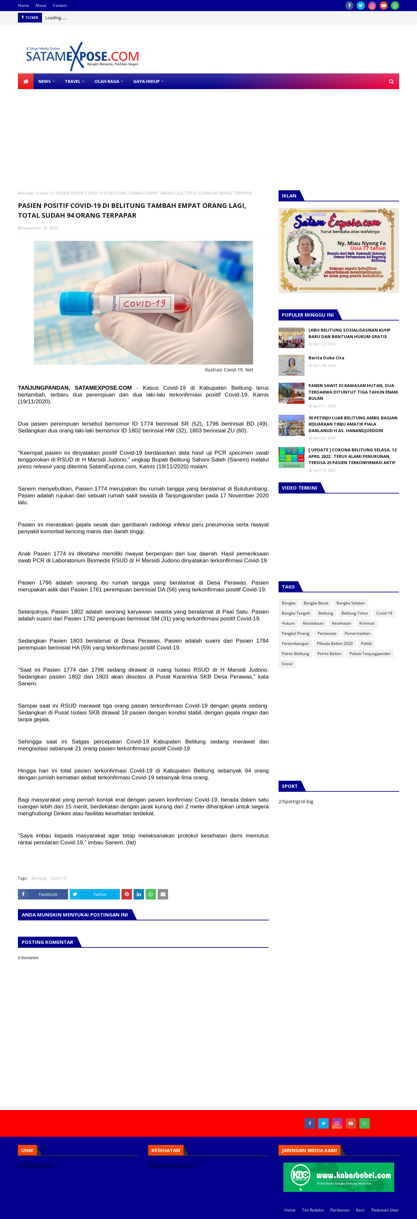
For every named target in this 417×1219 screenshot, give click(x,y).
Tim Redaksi (313, 1210)
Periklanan (340, 1210)
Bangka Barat (316, 603)
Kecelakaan (313, 623)
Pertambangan (295, 643)
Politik (366, 643)
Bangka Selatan (351, 603)
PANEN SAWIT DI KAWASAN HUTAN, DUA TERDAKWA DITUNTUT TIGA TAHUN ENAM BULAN (353, 392)
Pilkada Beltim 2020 (335, 643)
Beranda (26, 193)
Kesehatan (341, 623)
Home (23, 5)
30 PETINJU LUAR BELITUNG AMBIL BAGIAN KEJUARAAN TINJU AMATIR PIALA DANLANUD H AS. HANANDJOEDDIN (353, 424)
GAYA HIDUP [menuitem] (146, 81)
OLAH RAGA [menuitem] (106, 81)
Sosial (287, 663)
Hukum (288, 623)
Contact (60, 5)
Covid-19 (45, 193)
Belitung (39, 878)
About (41, 5)
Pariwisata (327, 633)
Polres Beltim (329, 653)
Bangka (288, 603)
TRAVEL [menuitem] (72, 81)
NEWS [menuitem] (44, 81)
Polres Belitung (295, 653)
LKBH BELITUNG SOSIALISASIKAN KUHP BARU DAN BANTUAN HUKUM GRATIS (350, 333)
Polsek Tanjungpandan (370, 653)
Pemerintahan (357, 633)
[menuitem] (26, 81)
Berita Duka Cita (326, 358)
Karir (360, 1210)
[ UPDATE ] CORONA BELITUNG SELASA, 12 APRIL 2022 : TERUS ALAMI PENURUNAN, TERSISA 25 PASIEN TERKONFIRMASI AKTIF (352, 456)
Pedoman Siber (385, 1210)
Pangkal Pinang (295, 633)
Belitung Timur (354, 613)
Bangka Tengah (296, 613)
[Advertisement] (195, 134)
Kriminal (366, 623)
